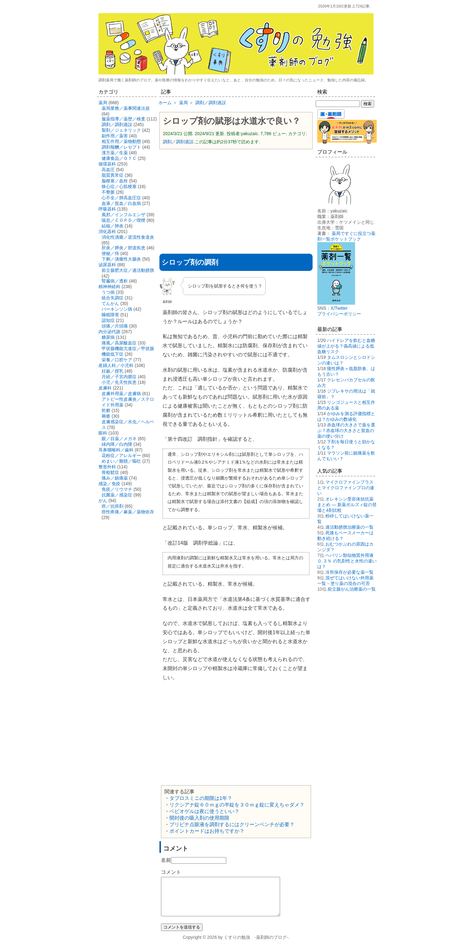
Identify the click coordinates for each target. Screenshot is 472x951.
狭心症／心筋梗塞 (119, 186)
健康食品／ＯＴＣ (119, 158)
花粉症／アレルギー (121, 455)
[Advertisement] (236, 199)
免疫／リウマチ (117, 489)
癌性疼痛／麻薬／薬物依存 (128, 511)
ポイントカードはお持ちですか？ (206, 831)
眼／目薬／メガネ (119, 438)
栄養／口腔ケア (117, 359)
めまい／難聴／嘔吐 (121, 461)
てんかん (110, 303)
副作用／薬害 (115, 135)
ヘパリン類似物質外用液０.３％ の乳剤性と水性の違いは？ (347, 561)
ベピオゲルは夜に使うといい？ (204, 811)
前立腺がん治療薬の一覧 (352, 589)
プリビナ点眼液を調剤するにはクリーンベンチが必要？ (231, 824)
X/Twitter (339, 308)
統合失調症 (112, 297)
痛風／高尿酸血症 (119, 342)
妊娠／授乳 (112, 371)
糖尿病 (108, 337)
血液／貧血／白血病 (121, 203)
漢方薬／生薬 (115, 152)
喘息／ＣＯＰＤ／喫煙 (123, 220)
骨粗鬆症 (110, 472)
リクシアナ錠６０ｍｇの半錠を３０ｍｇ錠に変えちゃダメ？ (236, 804)
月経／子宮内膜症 (119, 376)
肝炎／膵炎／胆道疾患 (123, 247)
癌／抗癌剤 (112, 506)
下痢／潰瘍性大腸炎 (121, 259)
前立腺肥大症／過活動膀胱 (128, 270)
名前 (166, 860)
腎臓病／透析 (115, 280)
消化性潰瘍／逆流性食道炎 (128, 237)
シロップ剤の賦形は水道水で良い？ (231, 121)
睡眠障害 (110, 314)
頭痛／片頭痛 (115, 325)
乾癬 (106, 410)
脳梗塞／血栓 (115, 180)
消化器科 (107, 231)
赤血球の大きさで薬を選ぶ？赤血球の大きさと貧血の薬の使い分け (346, 430)
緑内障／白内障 (117, 444)
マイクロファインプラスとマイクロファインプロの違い (345, 488)
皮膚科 (105, 387)
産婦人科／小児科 (115, 365)
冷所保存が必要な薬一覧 (349, 572)
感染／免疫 (109, 483)
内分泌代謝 (109, 331)
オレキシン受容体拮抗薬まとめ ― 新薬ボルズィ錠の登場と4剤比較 (347, 504)
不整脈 (108, 192)
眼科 (102, 432)
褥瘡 (106, 416)
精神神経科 (109, 286)
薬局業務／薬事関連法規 (126, 108)
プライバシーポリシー (339, 313)
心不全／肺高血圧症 (121, 197)
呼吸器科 (107, 208)
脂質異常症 (112, 175)
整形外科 (107, 466)
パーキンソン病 (117, 309)
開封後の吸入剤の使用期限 (199, 818)
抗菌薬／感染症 (117, 494)
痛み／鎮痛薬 (115, 478)
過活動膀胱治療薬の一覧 (349, 527)
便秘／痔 (110, 253)
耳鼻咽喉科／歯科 (115, 449)
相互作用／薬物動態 (121, 141)
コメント (171, 872)
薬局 (102, 102)
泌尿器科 (107, 264)
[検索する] (338, 103)
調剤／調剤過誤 (178, 141)
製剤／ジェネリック (121, 130)
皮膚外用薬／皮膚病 (121, 393)
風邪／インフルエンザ (123, 214)
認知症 (108, 320)
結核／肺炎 (112, 225)
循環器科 (107, 163)
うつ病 (108, 292)
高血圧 (108, 169)
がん (102, 500)
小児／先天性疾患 (119, 382)
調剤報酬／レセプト (121, 147)
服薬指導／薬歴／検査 (123, 118)
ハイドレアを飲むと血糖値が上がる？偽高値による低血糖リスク (346, 346)
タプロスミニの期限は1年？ (200, 798)
